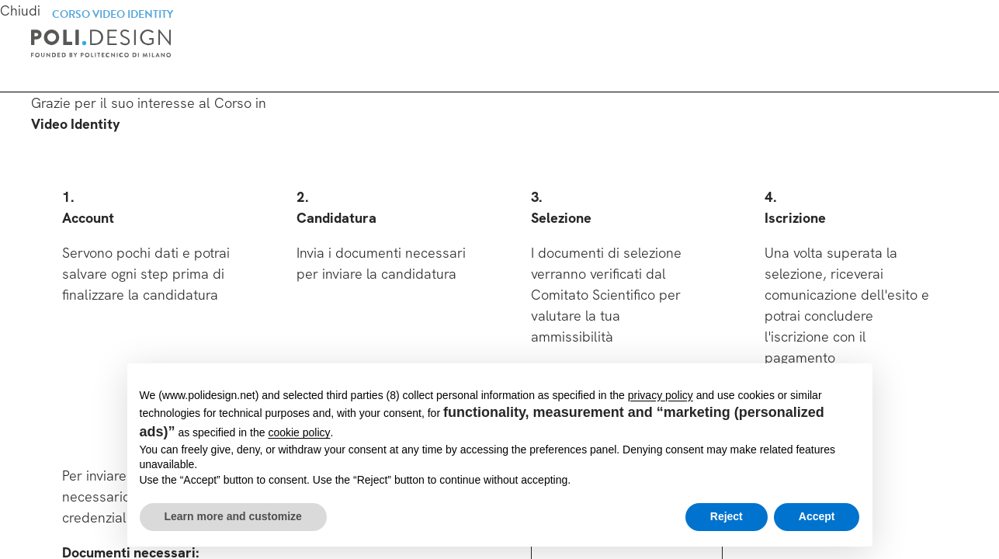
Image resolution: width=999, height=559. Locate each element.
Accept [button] (817, 516)
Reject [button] (726, 516)
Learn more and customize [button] (233, 516)
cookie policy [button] (299, 432)
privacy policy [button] (660, 395)
